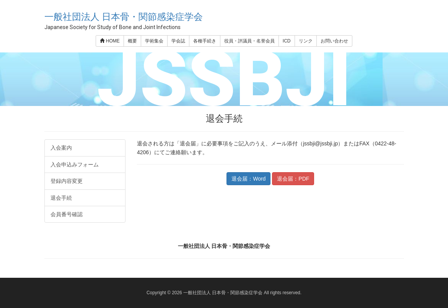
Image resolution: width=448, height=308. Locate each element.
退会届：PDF (293, 179)
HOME (109, 41)
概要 (132, 41)
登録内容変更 (67, 181)
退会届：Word (248, 179)
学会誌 (178, 41)
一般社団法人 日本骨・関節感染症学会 (123, 16)
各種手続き (204, 41)
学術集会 (154, 41)
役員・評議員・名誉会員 (249, 41)
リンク (306, 41)
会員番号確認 (67, 214)
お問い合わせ (334, 41)
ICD (287, 41)
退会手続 (61, 198)
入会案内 (61, 148)
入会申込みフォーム (75, 164)
